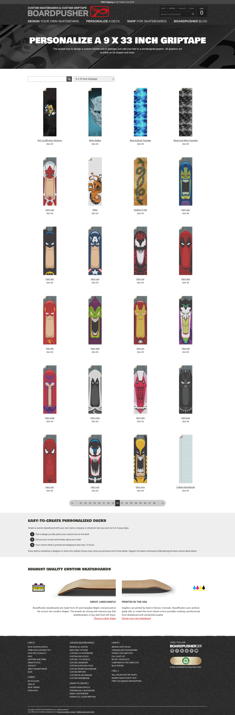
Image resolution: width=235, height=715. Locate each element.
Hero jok (186, 348)
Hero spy (50, 487)
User (31, 677)
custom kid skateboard (81, 675)
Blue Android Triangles (140, 140)
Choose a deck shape (105, 618)
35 (140, 503)
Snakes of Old (140, 210)
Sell (115, 671)
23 (85, 503)
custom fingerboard (80, 678)
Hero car (140, 279)
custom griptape (78, 672)
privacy (73, 712)
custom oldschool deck (81, 666)
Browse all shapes (79, 647)
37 (149, 503)
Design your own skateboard (136, 618)
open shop (33, 691)
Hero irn (140, 348)
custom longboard (79, 663)
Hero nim (140, 418)
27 (104, 503)
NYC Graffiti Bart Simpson (50, 140)
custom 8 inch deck (79, 656)
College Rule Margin (185, 487)
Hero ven (95, 487)
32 (126, 503)
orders (172, 8)
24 (90, 503)
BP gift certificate (121, 659)
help (163, 8)
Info (31, 642)
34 (136, 503)
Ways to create (79, 683)
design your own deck (122, 653)
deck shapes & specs (38, 647)
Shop (115, 642)
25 (94, 503)
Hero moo (95, 418)
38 (154, 503)
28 (108, 503)
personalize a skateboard (82, 691)
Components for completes (125, 663)
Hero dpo (185, 279)
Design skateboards (82, 642)
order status (34, 663)
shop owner (34, 687)
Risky (95, 210)
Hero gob (95, 348)
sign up (182, 8)
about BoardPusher (37, 669)
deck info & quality (37, 653)
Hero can (50, 210)
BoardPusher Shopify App (124, 678)
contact (32, 666)
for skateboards (147, 21)
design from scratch (80, 687)
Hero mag (49, 418)
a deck (103, 21)
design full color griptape (83, 697)
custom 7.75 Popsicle (80, 659)
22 (81, 503)
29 (113, 503)
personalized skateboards (125, 650)
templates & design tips (39, 650)
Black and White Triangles (186, 140)
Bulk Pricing (118, 666)
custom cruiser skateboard (83, 669)
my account (33, 681)
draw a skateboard (79, 694)
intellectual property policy (85, 712)
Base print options (79, 650)
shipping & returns (37, 659)
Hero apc (185, 210)
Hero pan (185, 418)
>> (163, 503)
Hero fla (49, 348)
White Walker (95, 140)
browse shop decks (121, 647)
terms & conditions (64, 712)
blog (190, 21)
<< (72, 503)
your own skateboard (53, 21)
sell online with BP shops (124, 675)
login (191, 8)
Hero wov (140, 487)
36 (145, 503)
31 (122, 503)
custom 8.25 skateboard (81, 653)
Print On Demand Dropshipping (127, 681)
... (76, 503)
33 (131, 503)
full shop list (118, 656)
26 (99, 503)
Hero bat (50, 279)
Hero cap (95, 279)
